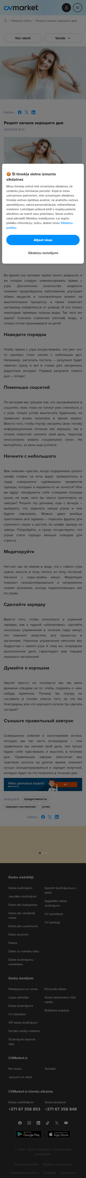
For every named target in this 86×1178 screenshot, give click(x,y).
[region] (43, 214)
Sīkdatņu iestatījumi (43, 252)
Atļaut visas (43, 240)
